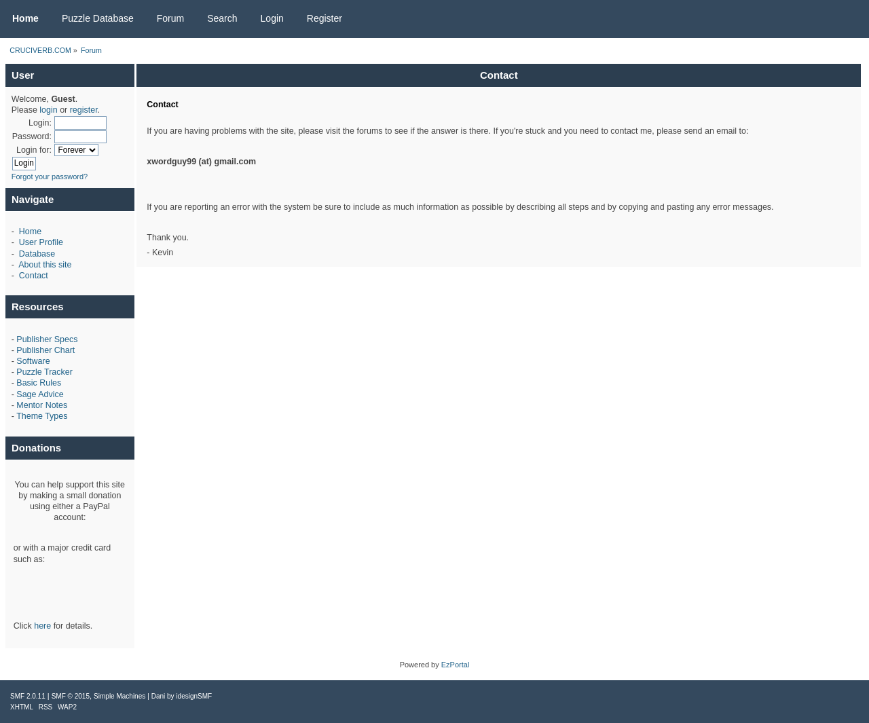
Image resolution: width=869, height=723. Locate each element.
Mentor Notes (41, 405)
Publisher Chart (45, 350)
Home (30, 231)
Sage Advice (39, 394)
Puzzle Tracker (44, 372)
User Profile (41, 242)
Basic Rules (38, 383)
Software (33, 361)
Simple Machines (119, 696)
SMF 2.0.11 (27, 696)
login (48, 110)
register (84, 110)
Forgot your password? (50, 176)
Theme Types (41, 416)
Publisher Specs (46, 339)
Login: (40, 123)
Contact (33, 275)
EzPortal (455, 665)
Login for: (34, 150)
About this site (44, 265)
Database (37, 254)
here (42, 626)
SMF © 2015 (71, 696)
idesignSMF (194, 696)
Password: (32, 136)
